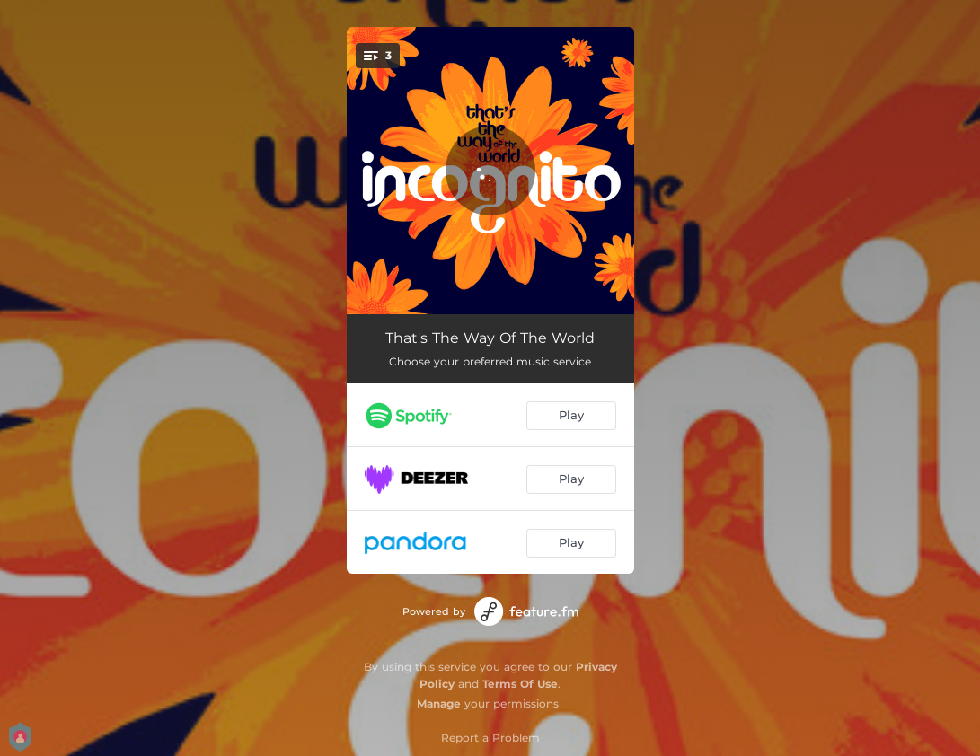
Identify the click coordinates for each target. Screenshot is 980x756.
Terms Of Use (520, 683)
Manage (439, 703)
